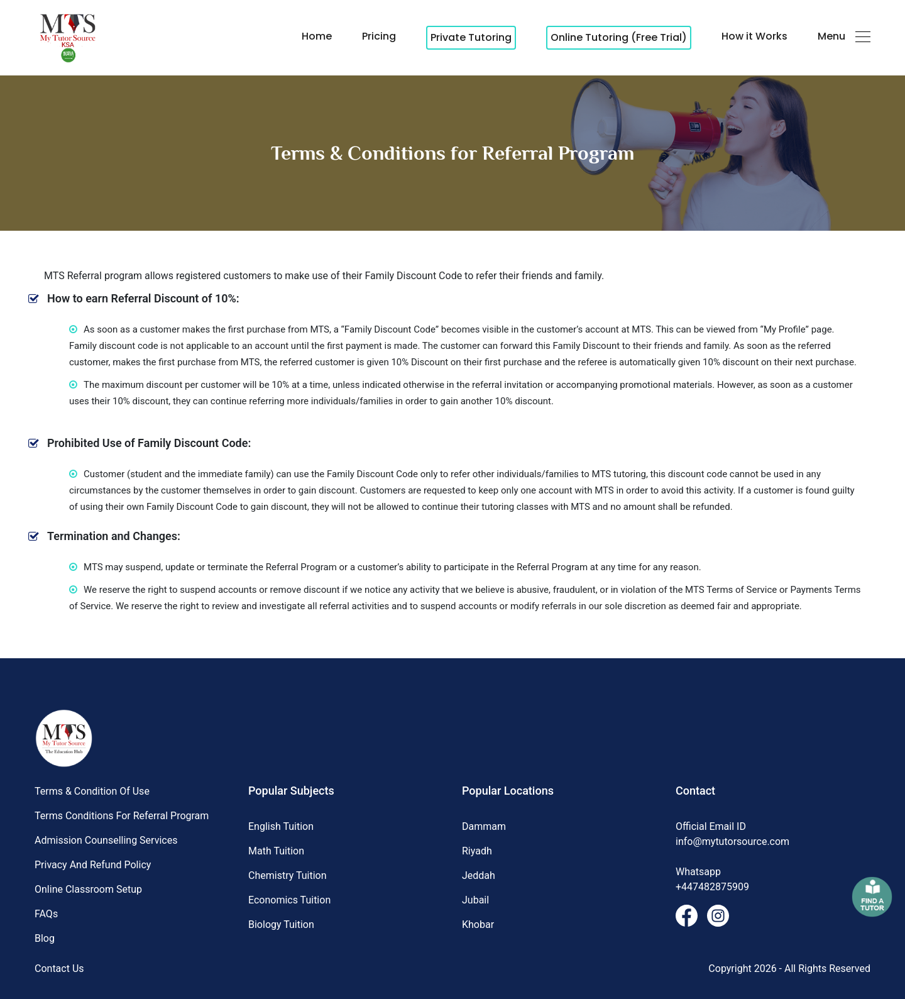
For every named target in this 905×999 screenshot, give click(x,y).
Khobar (478, 924)
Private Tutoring (471, 37)
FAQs (46, 914)
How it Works (754, 36)
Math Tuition (276, 851)
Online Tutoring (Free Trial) (619, 37)
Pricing (379, 36)
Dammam (484, 826)
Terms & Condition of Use (92, 791)
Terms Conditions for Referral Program (122, 816)
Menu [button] (844, 36)
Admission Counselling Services (106, 840)
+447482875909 (712, 887)
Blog (45, 938)
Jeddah (478, 875)
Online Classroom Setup (88, 889)
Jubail (475, 900)
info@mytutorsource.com (732, 841)
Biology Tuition (281, 924)
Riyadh (477, 851)
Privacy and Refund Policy (93, 865)
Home (317, 36)
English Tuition (281, 826)
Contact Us (59, 968)
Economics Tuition (289, 900)
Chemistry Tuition (287, 875)
